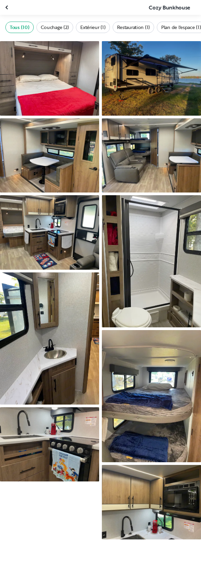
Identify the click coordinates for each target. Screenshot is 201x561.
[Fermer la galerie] (7, 7)
